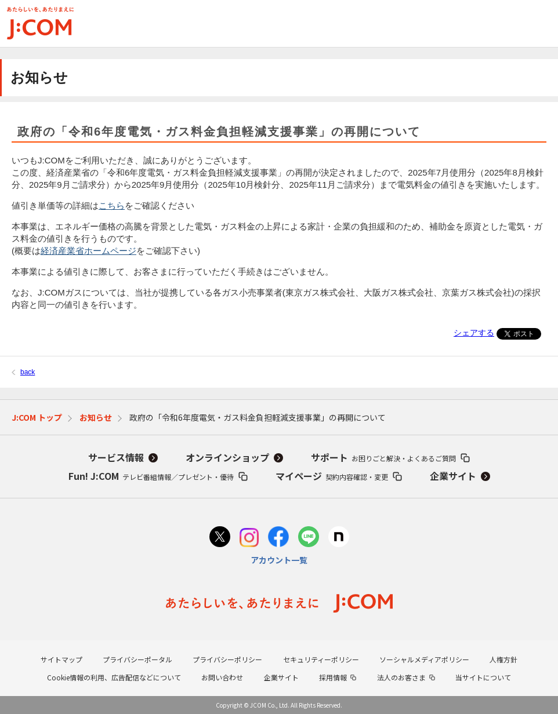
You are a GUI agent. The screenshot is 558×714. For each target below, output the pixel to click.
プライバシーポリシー (227, 659)
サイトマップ (61, 659)
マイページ (332, 476)
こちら (112, 205)
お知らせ (95, 417)
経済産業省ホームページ (88, 251)
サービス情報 (116, 457)
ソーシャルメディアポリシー (424, 659)
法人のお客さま (401, 677)
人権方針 (503, 659)
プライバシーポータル (137, 659)
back (27, 372)
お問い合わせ (222, 677)
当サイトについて (483, 677)
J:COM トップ (37, 417)
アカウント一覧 (279, 560)
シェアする (474, 332)
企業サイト (453, 476)
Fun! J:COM (151, 476)
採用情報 (333, 677)
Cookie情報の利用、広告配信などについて (114, 677)
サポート (383, 457)
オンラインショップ (227, 457)
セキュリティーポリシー (321, 659)
